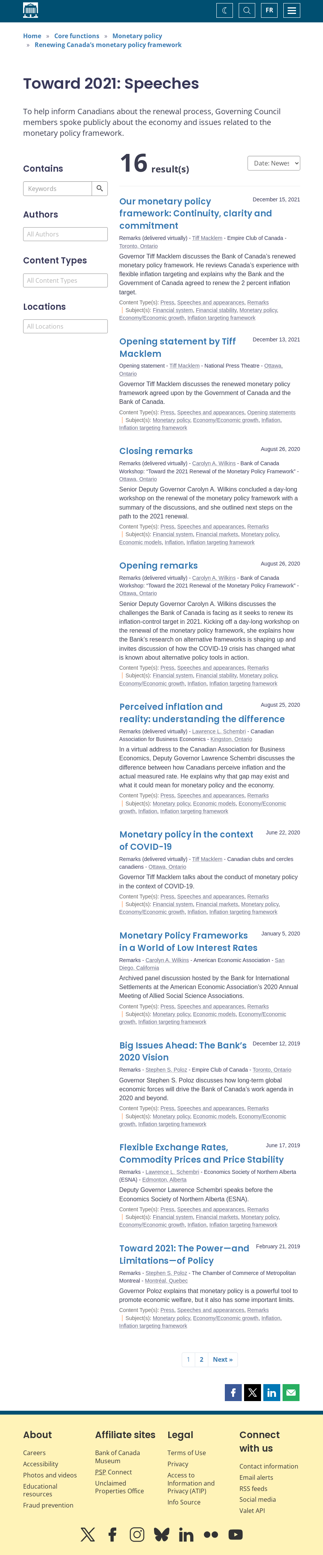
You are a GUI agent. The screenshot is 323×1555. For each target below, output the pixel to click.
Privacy (177, 1464)
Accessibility (40, 1464)
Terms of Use (186, 1453)
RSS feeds (253, 1488)
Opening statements (271, 412)
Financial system (173, 310)
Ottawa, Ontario (138, 479)
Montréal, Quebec (166, 1281)
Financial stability (216, 310)
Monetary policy (137, 36)
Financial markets (217, 534)
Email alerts (256, 1477)
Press (167, 302)
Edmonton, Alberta (164, 1180)
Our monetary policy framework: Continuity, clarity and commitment (195, 214)
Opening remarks (158, 566)
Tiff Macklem (207, 238)
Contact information (268, 1466)
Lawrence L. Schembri (219, 731)
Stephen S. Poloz (166, 1070)
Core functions (76, 36)
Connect (113, 1472)
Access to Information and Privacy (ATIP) (191, 1483)
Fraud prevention (48, 1505)
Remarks (258, 302)
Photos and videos (50, 1475)
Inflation (270, 420)
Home (32, 36)
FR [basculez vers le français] (269, 10)
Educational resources (40, 1490)
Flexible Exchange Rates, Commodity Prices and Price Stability (201, 1153)
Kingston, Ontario (231, 739)
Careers (34, 1453)
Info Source (184, 1502)
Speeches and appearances (210, 302)
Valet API (252, 1510)
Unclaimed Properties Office (119, 1487)
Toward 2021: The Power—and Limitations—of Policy (184, 1255)
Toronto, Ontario (138, 246)
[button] (233, 1392)
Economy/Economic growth (152, 318)
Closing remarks (156, 451)
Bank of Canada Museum (117, 1457)
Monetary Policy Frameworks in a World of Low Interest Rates (188, 942)
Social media (257, 1499)
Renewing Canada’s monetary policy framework (108, 45)
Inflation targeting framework (221, 318)
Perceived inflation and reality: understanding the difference (202, 713)
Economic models (140, 542)
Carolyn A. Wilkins (214, 463)
